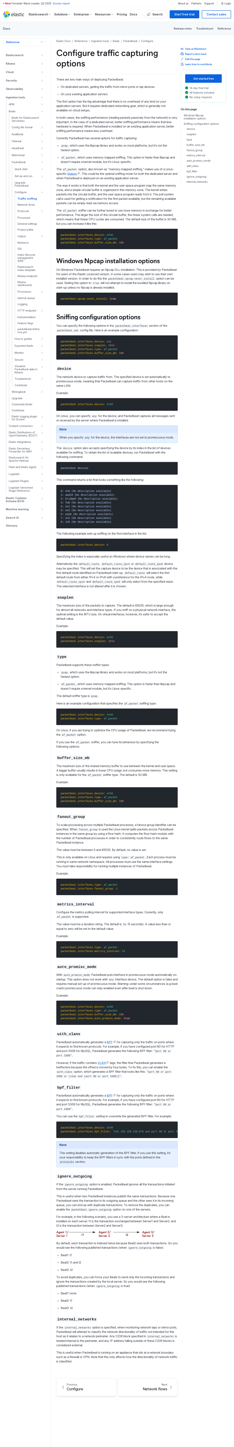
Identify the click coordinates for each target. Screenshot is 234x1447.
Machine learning (17, 509)
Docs (133, 14)
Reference (224, 28)
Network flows (26, 204)
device (191, 129)
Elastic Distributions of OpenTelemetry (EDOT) (23, 434)
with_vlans (193, 166)
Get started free (203, 78)
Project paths (25, 229)
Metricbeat (18, 155)
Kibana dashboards (25, 284)
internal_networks (197, 181)
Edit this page (190, 59)
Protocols (23, 211)
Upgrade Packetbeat (22, 184)
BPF (110, 1042)
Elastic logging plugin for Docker (24, 418)
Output (22, 236)
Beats (12, 111)
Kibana (10, 63)
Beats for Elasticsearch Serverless (25, 119)
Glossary (11, 525)
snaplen (191, 134)
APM (11, 104)
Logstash (14, 474)
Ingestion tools (15, 97)
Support (209, 3)
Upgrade (17, 398)
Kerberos (23, 242)
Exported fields (24, 345)
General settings (27, 223)
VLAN (102, 1063)
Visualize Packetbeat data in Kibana (26, 369)
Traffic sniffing (27, 198)
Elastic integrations (20, 441)
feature (72, 174)
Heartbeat (18, 148)
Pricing (122, 14)
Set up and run (23, 176)
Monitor (19, 352)
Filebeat (16, 141)
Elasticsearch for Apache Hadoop (19, 459)
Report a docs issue (193, 54)
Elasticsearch (15, 55)
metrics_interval (196, 155)
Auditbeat (17, 134)
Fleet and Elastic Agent (22, 467)
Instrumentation (27, 317)
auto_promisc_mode (199, 160)
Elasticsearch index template (26, 268)
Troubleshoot (204, 28)
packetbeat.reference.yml (29, 331)
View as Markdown (193, 48)
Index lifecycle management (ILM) (26, 258)
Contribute (21, 385)
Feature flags (25, 323)
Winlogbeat (19, 391)
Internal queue (26, 298)
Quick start (21, 169)
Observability (14, 88)
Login (226, 3)
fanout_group (195, 150)
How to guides (23, 338)
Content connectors (21, 425)
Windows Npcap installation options (195, 117)
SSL (20, 248)
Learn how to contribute (196, 64)
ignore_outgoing (196, 176)
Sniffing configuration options (201, 123)
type (189, 139)
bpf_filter (192, 171)
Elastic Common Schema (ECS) (16, 500)
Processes (24, 217)
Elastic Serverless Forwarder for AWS (20, 450)
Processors (24, 291)
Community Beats (22, 404)
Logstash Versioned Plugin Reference (21, 489)
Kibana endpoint (27, 276)
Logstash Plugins (19, 481)
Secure (19, 359)
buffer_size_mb (196, 144)
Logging (22, 304)
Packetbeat (19, 162)
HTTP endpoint (27, 310)
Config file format (22, 127)
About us (183, 3)
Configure (21, 192)
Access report (61, 3)
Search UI (12, 517)
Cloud (10, 72)
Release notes (183, 28)
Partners (196, 3)
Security (11, 80)
